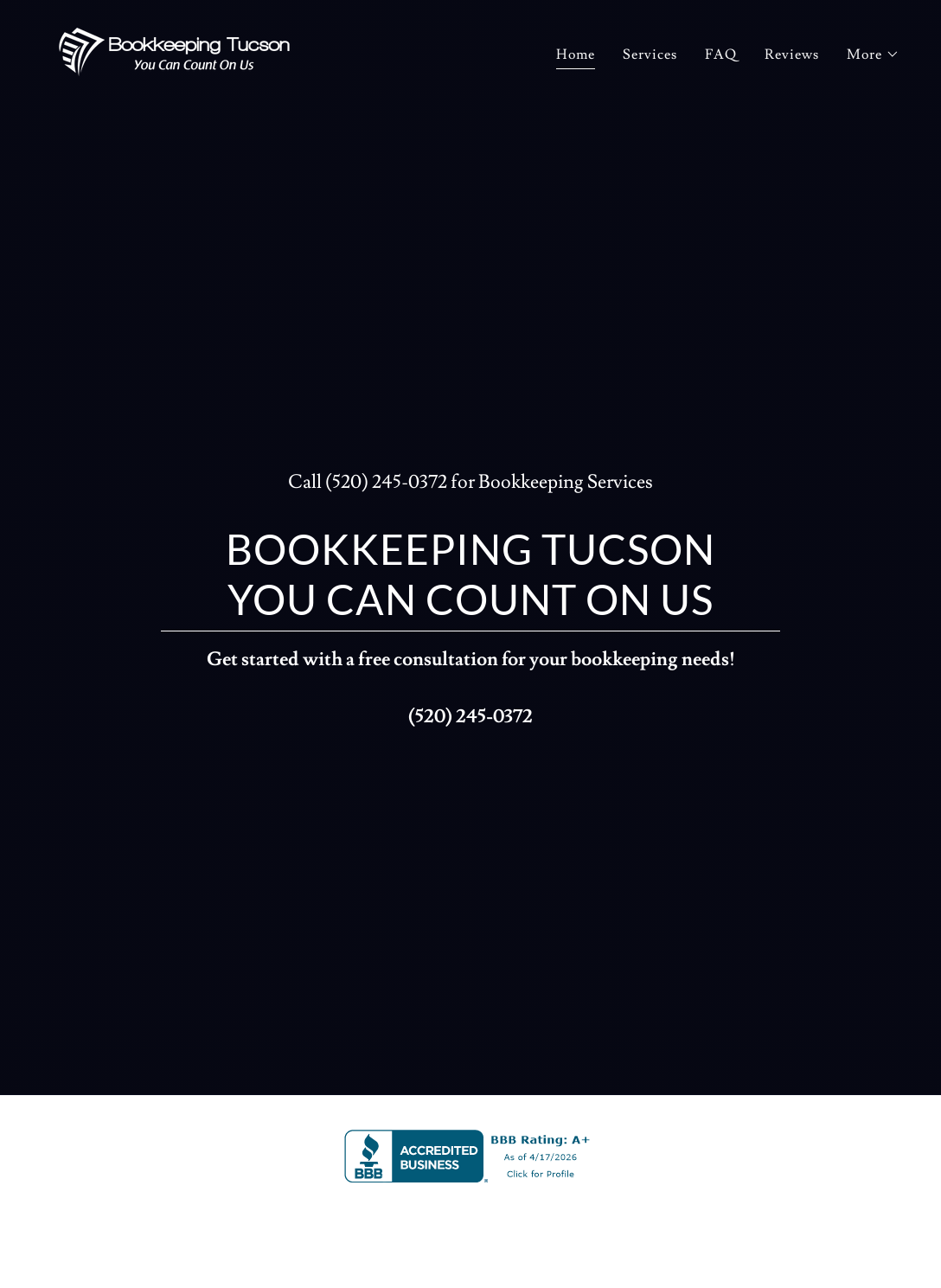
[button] (873, 54)
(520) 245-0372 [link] (386, 482)
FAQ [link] (721, 54)
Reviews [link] (792, 54)
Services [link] (650, 54)
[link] (174, 49)
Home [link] (575, 54)
